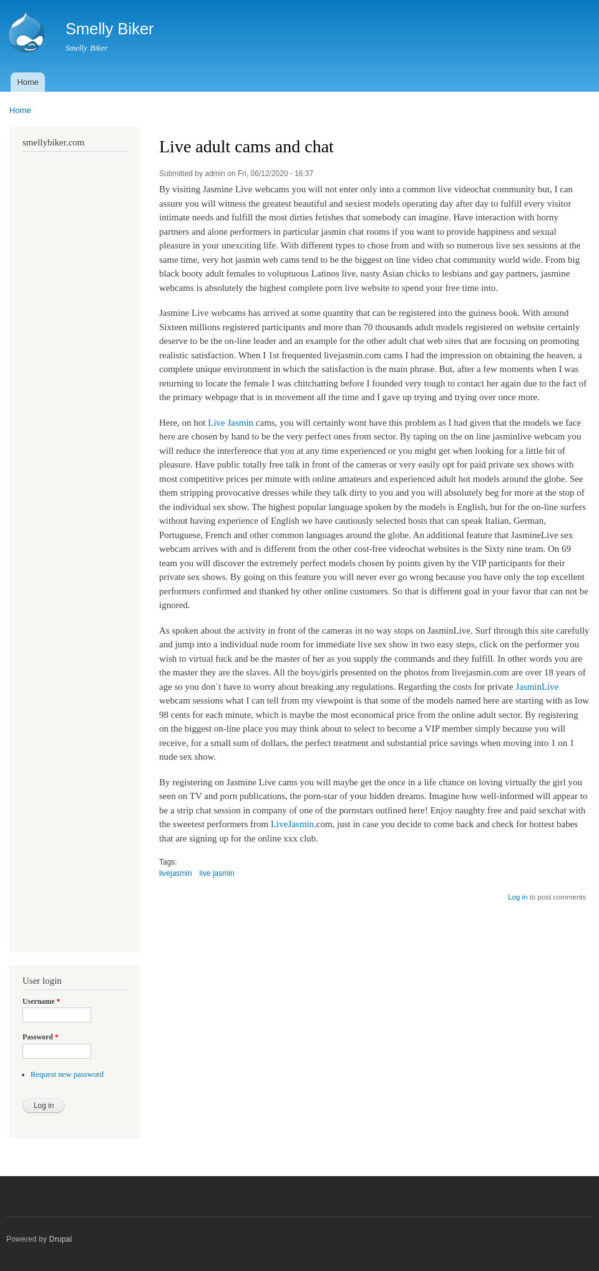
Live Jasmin (230, 423)
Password (40, 1037)
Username (41, 1001)
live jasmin (217, 873)
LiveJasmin (292, 824)
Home (28, 82)
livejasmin (175, 873)
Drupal (60, 1239)
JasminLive (536, 687)
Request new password (67, 1074)
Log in (517, 897)
